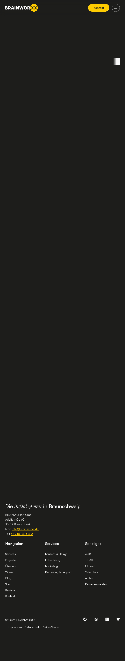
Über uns (10, 566)
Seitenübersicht (52, 627)
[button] (98, 8)
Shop (8, 584)
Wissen (9, 572)
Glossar (90, 566)
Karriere (10, 590)
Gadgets (88, 61)
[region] (62, 61)
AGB (88, 554)
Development (63, 61)
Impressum (15, 627)
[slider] (17, 437)
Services (10, 554)
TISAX (89, 560)
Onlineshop (111, 61)
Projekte (10, 560)
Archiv (89, 578)
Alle (13, 61)
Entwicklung (52, 560)
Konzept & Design (56, 554)
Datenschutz (32, 627)
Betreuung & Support (58, 572)
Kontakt (10, 596)
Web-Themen (35, 61)
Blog (8, 578)
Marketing (51, 566)
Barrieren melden (96, 584)
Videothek (91, 572)
